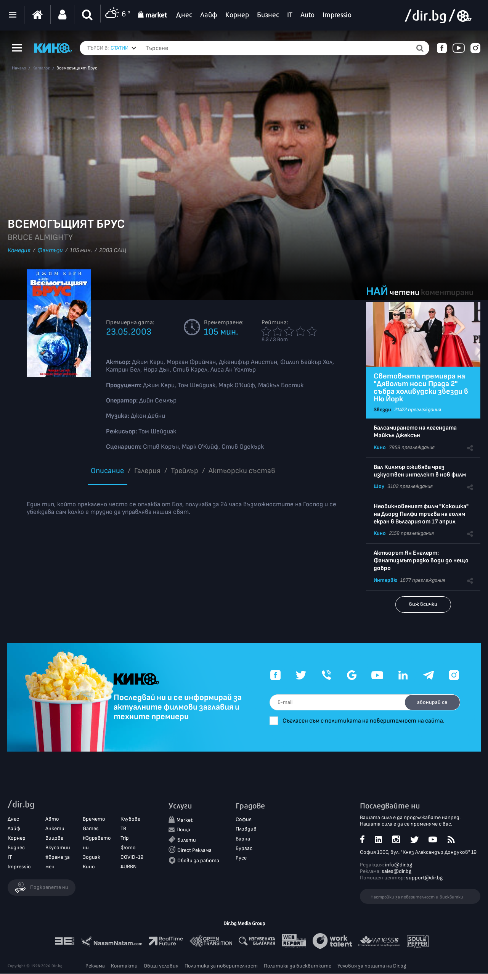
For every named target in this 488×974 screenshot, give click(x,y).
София (244, 820)
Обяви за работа (198, 861)
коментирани (447, 292)
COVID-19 (131, 858)
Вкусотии (57, 848)
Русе (241, 858)
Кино (380, 447)
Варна (243, 839)
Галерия (147, 470)
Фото (128, 848)
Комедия (19, 250)
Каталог (41, 68)
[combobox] (123, 48)
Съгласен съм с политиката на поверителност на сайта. (373, 720)
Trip (124, 838)
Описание (107, 470)
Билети (186, 840)
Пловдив (246, 829)
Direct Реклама (194, 850)
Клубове (130, 819)
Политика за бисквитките (297, 966)
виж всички (423, 604)
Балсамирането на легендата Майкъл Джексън (415, 431)
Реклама (95, 966)
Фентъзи (50, 250)
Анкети (54, 829)
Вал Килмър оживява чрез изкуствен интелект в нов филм (420, 471)
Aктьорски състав (242, 470)
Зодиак (91, 858)
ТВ (123, 829)
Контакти (124, 966)
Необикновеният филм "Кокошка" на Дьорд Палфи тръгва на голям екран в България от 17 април (421, 514)
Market (185, 821)
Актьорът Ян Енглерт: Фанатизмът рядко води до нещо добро (421, 560)
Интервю (385, 580)
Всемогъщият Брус (76, 68)
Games (91, 829)
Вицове (54, 838)
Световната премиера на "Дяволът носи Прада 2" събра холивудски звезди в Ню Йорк (421, 388)
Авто (52, 819)
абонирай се (430, 702)
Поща (183, 830)
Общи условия (161, 966)
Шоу (379, 486)
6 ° (117, 15)
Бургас (244, 848)
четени (404, 292)
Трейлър (184, 470)
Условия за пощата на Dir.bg (371, 966)
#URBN (128, 867)
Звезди (382, 409)
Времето (94, 819)
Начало (19, 68)
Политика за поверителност (221, 966)
